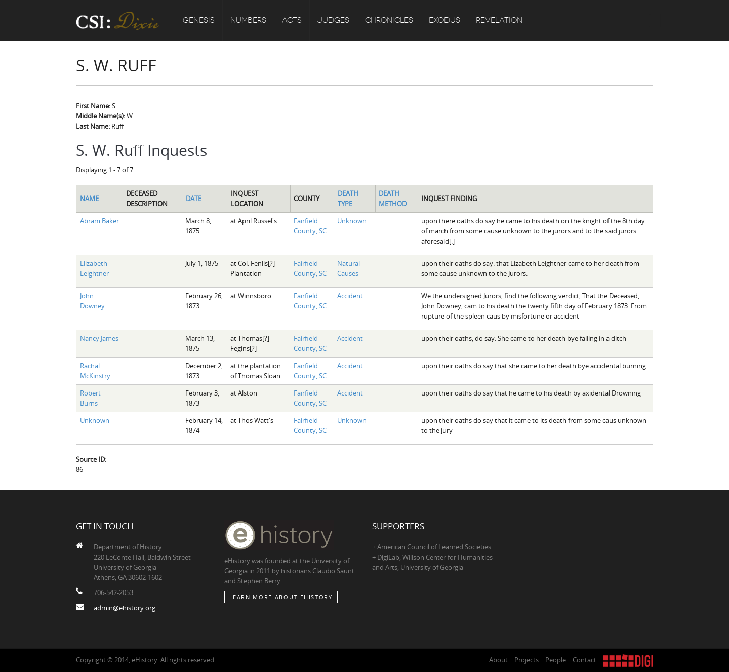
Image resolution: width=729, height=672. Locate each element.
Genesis (199, 20)
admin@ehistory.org (124, 607)
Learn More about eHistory (281, 597)
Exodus (444, 20)
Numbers (248, 20)
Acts (292, 20)
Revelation (499, 20)
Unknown (352, 220)
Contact (584, 659)
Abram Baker (99, 220)
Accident (350, 295)
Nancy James (99, 338)
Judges (333, 20)
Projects (526, 659)
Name (89, 198)
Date (193, 198)
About (498, 659)
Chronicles (389, 20)
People (555, 659)
